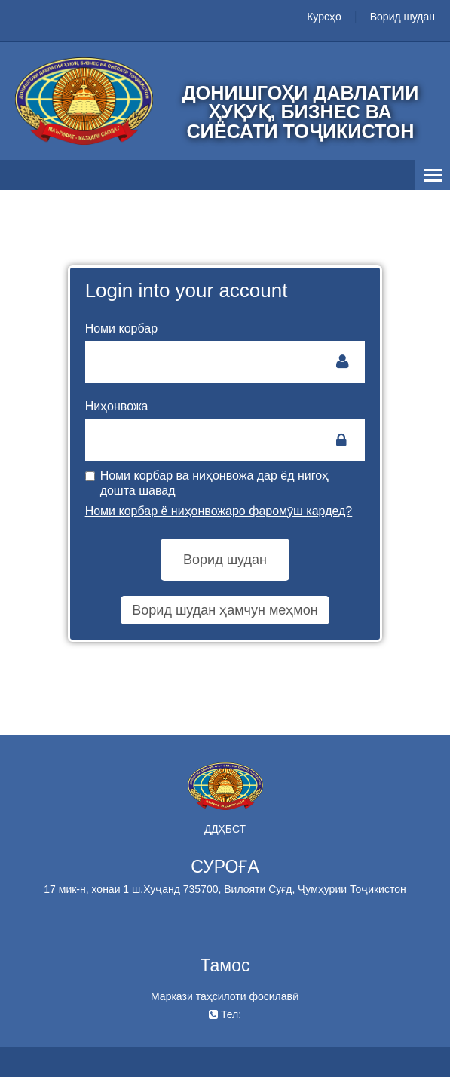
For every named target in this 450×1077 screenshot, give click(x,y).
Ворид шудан (402, 17)
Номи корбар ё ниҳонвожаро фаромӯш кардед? (219, 511)
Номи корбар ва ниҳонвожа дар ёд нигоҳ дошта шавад (207, 483)
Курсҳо (324, 17)
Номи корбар (121, 328)
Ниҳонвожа (116, 406)
